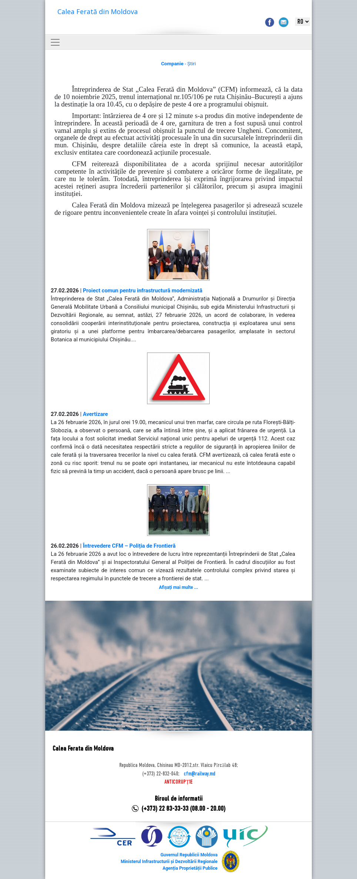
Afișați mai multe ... (178, 587)
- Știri (178, 63)
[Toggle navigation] (55, 42)
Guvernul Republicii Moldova (188, 854)
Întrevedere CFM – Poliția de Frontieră (129, 545)
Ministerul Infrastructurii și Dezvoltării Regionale (169, 861)
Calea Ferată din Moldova (97, 11)
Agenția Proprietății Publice (190, 868)
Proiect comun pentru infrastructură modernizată (143, 290)
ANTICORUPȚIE (178, 782)
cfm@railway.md (199, 774)
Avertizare (95, 414)
